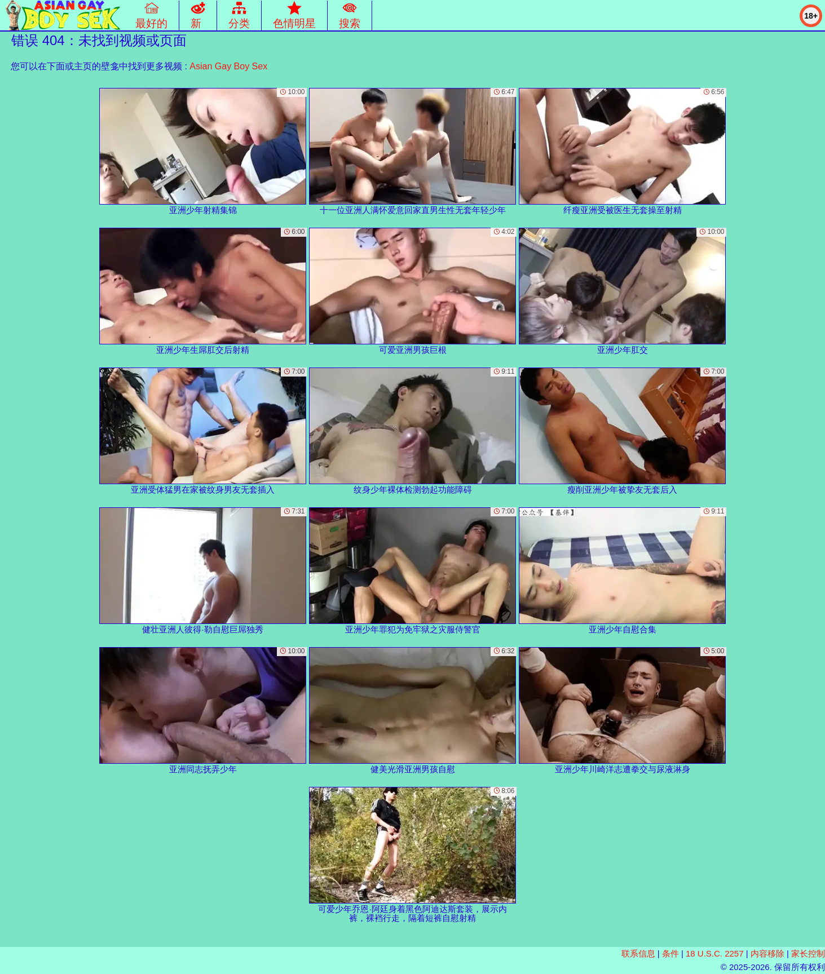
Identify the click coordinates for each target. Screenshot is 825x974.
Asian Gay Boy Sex (228, 66)
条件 (670, 953)
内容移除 (767, 953)
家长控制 (808, 953)
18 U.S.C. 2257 (715, 953)
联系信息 (638, 953)
